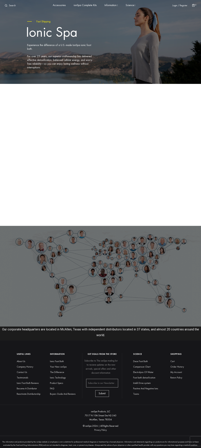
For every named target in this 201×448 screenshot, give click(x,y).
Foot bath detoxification (144, 378)
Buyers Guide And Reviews (63, 394)
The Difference (57, 372)
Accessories (59, 5)
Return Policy (176, 378)
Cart (172, 361)
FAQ (52, 388)
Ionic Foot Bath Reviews (28, 383)
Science (130, 5)
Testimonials (22, 378)
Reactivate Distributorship (28, 394)
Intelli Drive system (142, 383)
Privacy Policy (100, 430)
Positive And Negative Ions (145, 388)
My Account (176, 372)
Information (110, 5)
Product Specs (56, 383)
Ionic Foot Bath (57, 361)
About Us (21, 361)
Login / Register (179, 5)
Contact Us (22, 372)
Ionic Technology (58, 378)
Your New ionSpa (58, 367)
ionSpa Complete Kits (85, 5)
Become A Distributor (27, 388)
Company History (25, 367)
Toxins (136, 394)
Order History (177, 367)
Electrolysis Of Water (143, 372)
